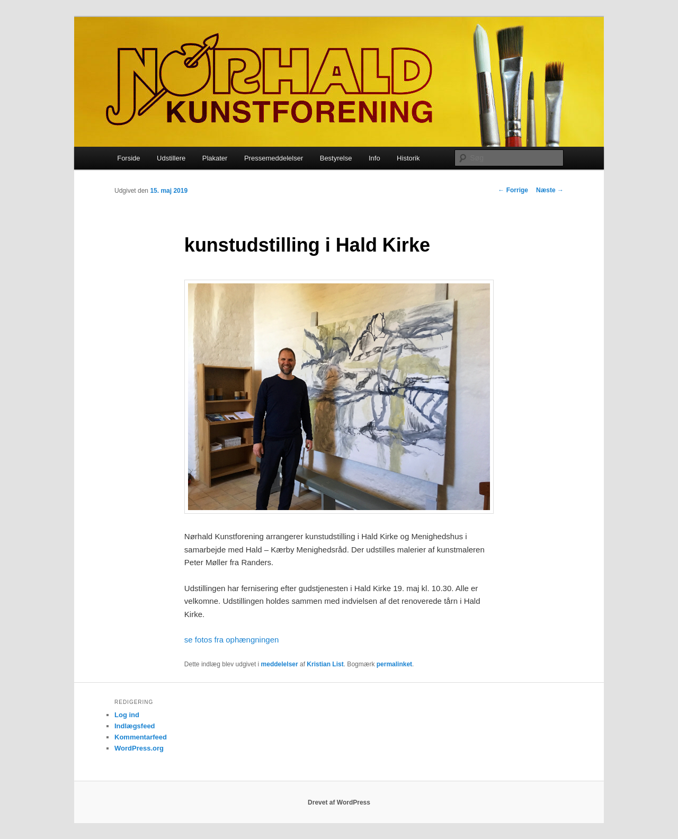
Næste (550, 190)
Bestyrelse (336, 158)
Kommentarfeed (140, 737)
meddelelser (279, 664)
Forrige (513, 190)
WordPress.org (139, 748)
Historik (408, 158)
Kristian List (325, 664)
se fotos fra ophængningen (231, 639)
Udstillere (171, 158)
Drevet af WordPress (339, 802)
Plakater (215, 158)
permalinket (394, 664)
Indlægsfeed (134, 726)
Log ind (126, 715)
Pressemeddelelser (273, 158)
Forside (128, 158)
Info (374, 158)
